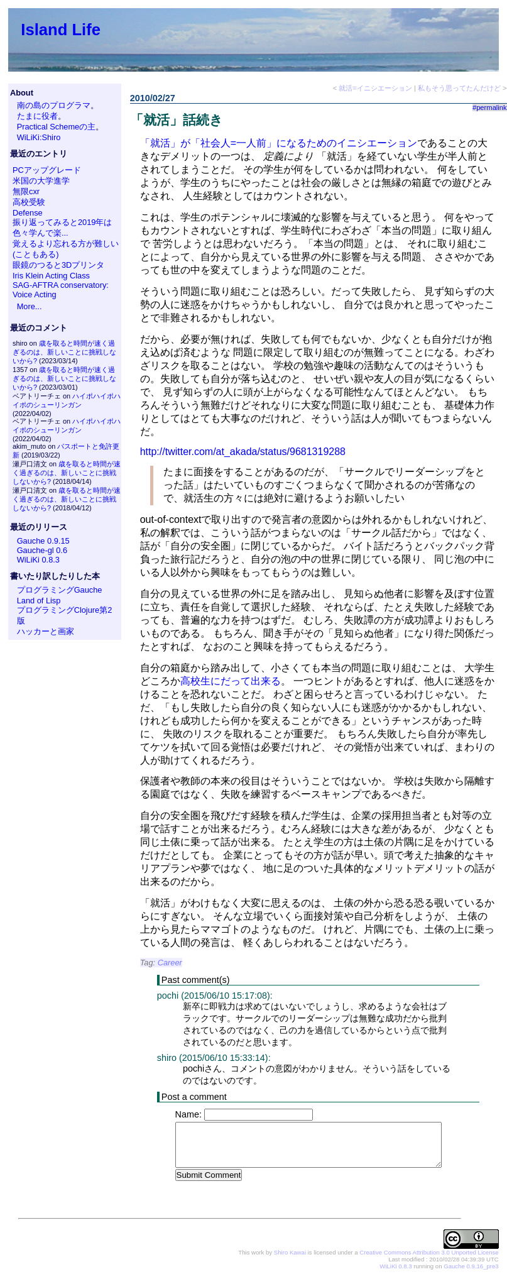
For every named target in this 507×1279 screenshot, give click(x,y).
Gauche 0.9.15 (43, 541)
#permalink (489, 107)
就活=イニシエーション (375, 88)
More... (29, 306)
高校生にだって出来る (230, 681)
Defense (28, 212)
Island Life (61, 29)
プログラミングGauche (59, 590)
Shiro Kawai (290, 1252)
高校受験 (29, 202)
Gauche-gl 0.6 (42, 550)
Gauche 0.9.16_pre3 (471, 1266)
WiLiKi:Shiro (39, 137)
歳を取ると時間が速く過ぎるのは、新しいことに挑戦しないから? (64, 352)
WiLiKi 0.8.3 (38, 559)
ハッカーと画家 (45, 631)
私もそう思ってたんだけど (459, 88)
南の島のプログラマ (53, 105)
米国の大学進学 (41, 180)
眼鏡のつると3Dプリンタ (58, 265)
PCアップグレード (47, 170)
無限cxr (26, 191)
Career (170, 962)
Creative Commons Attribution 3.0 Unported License (428, 1252)
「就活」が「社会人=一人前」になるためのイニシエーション (278, 143)
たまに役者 (37, 116)
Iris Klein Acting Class (51, 275)
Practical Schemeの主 (56, 126)
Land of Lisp (39, 600)
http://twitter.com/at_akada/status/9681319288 (243, 451)
